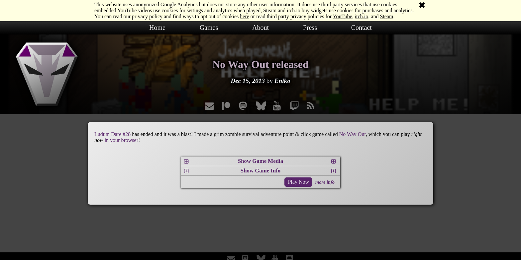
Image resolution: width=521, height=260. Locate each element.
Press (310, 27)
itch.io (361, 16)
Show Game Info (260, 170)
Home (157, 27)
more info (325, 182)
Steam (386, 16)
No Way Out (352, 134)
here (244, 16)
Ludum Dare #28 (112, 134)
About (260, 27)
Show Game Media (260, 161)
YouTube (342, 16)
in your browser (121, 140)
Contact (361, 27)
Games (209, 27)
